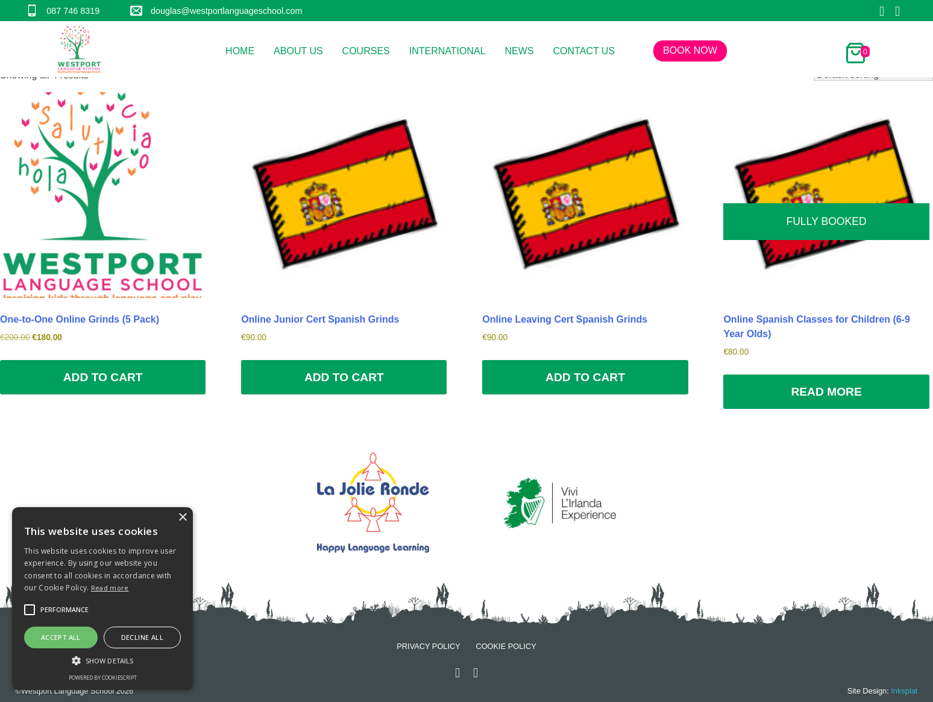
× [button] (182, 517)
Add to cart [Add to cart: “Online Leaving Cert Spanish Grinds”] (585, 377)
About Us (298, 51)
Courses (366, 51)
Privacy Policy (428, 646)
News (519, 51)
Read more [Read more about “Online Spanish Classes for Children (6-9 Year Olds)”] (826, 391)
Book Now (690, 50)
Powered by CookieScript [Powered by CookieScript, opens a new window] (103, 677)
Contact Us (584, 51)
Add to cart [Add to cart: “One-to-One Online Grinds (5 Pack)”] (103, 377)
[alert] (102, 598)
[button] (29, 610)
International (447, 51)
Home (239, 51)
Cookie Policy (506, 646)
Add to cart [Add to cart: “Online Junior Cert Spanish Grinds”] (344, 377)
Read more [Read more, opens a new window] (110, 587)
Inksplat (904, 690)
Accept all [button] (61, 637)
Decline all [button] (142, 637)
